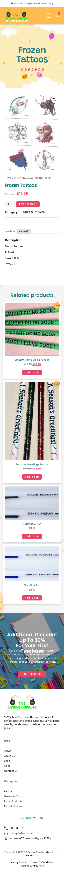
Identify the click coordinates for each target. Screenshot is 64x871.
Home (8, 177)
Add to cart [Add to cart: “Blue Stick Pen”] (32, 597)
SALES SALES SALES (23, 177)
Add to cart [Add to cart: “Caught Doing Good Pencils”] (32, 372)
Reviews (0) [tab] (24, 231)
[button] (49, 15)
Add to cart (28, 204)
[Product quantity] (10, 204)
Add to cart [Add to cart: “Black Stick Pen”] (32, 536)
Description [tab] (10, 231)
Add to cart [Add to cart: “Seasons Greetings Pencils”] (32, 477)
